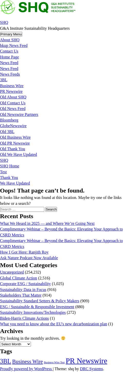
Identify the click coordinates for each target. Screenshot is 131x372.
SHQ (4, 22)
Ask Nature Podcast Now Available (29, 258)
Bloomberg (9, 120)
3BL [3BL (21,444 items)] (5, 361)
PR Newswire (11, 91)
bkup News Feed (14, 45)
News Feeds (10, 74)
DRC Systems (91, 369)
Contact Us (9, 51)
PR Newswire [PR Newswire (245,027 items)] (86, 361)
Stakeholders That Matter (20, 295)
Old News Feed (13, 108)
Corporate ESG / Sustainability (25, 283)
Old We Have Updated (18, 154)
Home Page (9, 57)
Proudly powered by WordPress (26, 369)
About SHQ (9, 40)
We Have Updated (15, 183)
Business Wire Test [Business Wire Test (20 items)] (54, 362)
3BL (3, 80)
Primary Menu (11, 34)
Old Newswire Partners (19, 114)
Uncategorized (12, 272)
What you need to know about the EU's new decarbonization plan (53, 324)
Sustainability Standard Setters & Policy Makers (39, 301)
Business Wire (12, 86)
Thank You (9, 177)
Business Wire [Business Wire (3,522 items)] (27, 361)
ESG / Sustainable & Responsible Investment (37, 307)
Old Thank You (12, 149)
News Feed (9, 63)
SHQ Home (9, 166)
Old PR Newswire (15, 143)
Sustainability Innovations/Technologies (33, 312)
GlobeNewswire (13, 126)
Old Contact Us (13, 103)
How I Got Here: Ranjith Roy (24, 252)
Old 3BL (7, 131)
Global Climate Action (18, 278)
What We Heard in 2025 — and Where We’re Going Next (47, 223)
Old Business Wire (15, 137)
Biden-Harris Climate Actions (24, 318)
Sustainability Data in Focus (23, 289)
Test (3, 172)
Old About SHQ (13, 97)
